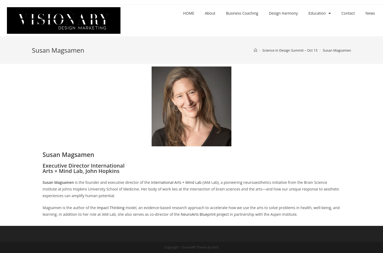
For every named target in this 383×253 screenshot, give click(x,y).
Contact (348, 13)
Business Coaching (242, 13)
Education (320, 13)
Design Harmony (283, 13)
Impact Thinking (110, 207)
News (370, 13)
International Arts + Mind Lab (176, 182)
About (210, 13)
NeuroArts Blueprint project (205, 214)
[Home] (255, 50)
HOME (188, 13)
